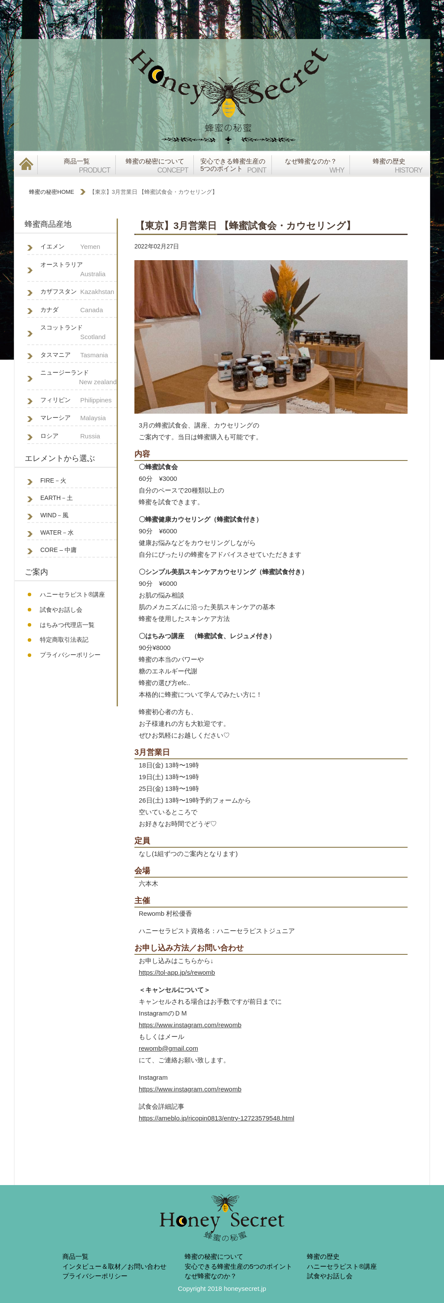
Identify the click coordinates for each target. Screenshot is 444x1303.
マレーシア (78, 418)
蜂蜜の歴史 (323, 1256)
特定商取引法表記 (64, 639)
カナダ (78, 310)
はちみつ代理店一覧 (67, 624)
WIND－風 (54, 515)
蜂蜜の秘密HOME (51, 192)
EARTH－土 (56, 497)
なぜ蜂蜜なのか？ (211, 1276)
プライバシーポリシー (70, 654)
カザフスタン (78, 292)
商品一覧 (75, 1256)
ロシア (78, 436)
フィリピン (78, 400)
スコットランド (78, 333)
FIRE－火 (53, 480)
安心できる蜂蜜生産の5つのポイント (238, 1266)
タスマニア (78, 355)
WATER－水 (57, 532)
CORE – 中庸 (58, 549)
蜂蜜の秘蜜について (214, 1256)
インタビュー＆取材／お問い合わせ (114, 1266)
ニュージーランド (78, 378)
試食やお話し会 (61, 609)
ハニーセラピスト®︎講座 (72, 594)
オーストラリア (78, 270)
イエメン (78, 247)
